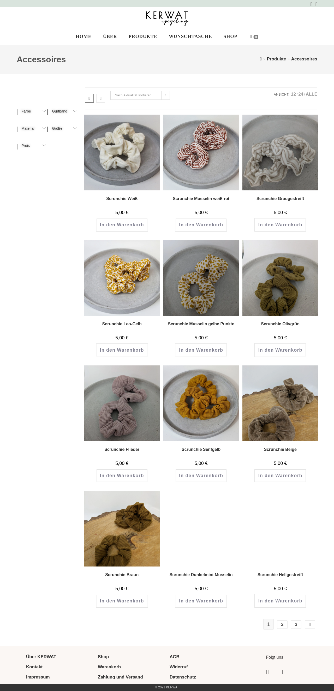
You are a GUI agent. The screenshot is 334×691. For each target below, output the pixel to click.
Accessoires (304, 59)
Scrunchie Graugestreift (280, 198)
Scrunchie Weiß (122, 198)
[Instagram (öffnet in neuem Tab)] (315, 4)
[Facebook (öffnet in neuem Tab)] (311, 4)
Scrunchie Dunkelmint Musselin (201, 574)
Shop (103, 656)
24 (300, 94)
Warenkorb (109, 666)
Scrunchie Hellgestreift (280, 574)
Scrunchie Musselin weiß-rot (201, 198)
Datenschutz (183, 677)
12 (293, 94)
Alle (311, 94)
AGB (175, 656)
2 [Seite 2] (282, 624)
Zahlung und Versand (120, 677)
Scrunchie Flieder (121, 449)
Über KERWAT (41, 656)
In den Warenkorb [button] (122, 224)
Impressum (38, 677)
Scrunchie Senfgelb (201, 449)
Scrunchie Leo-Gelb (122, 324)
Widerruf (179, 666)
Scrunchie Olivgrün (280, 324)
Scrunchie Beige (280, 449)
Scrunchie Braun (122, 574)
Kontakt (34, 666)
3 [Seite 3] (296, 624)
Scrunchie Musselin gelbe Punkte (201, 324)
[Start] (261, 59)
